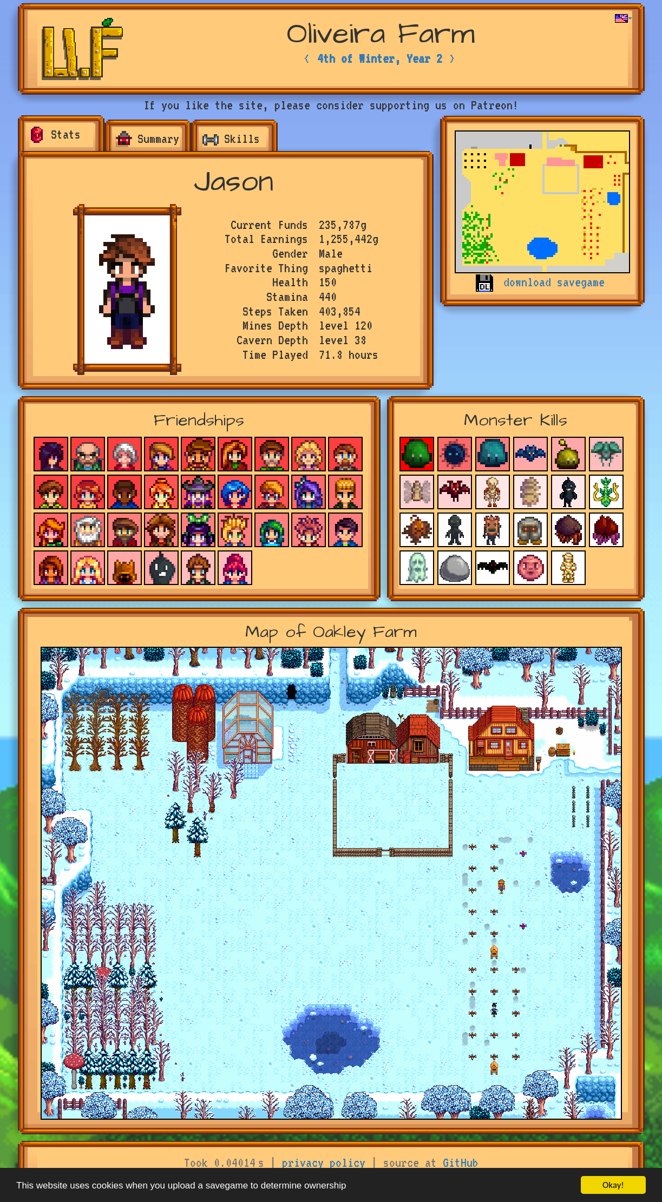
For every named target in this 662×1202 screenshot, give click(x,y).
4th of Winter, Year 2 (379, 58)
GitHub (461, 1162)
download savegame (554, 282)
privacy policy (323, 1162)
